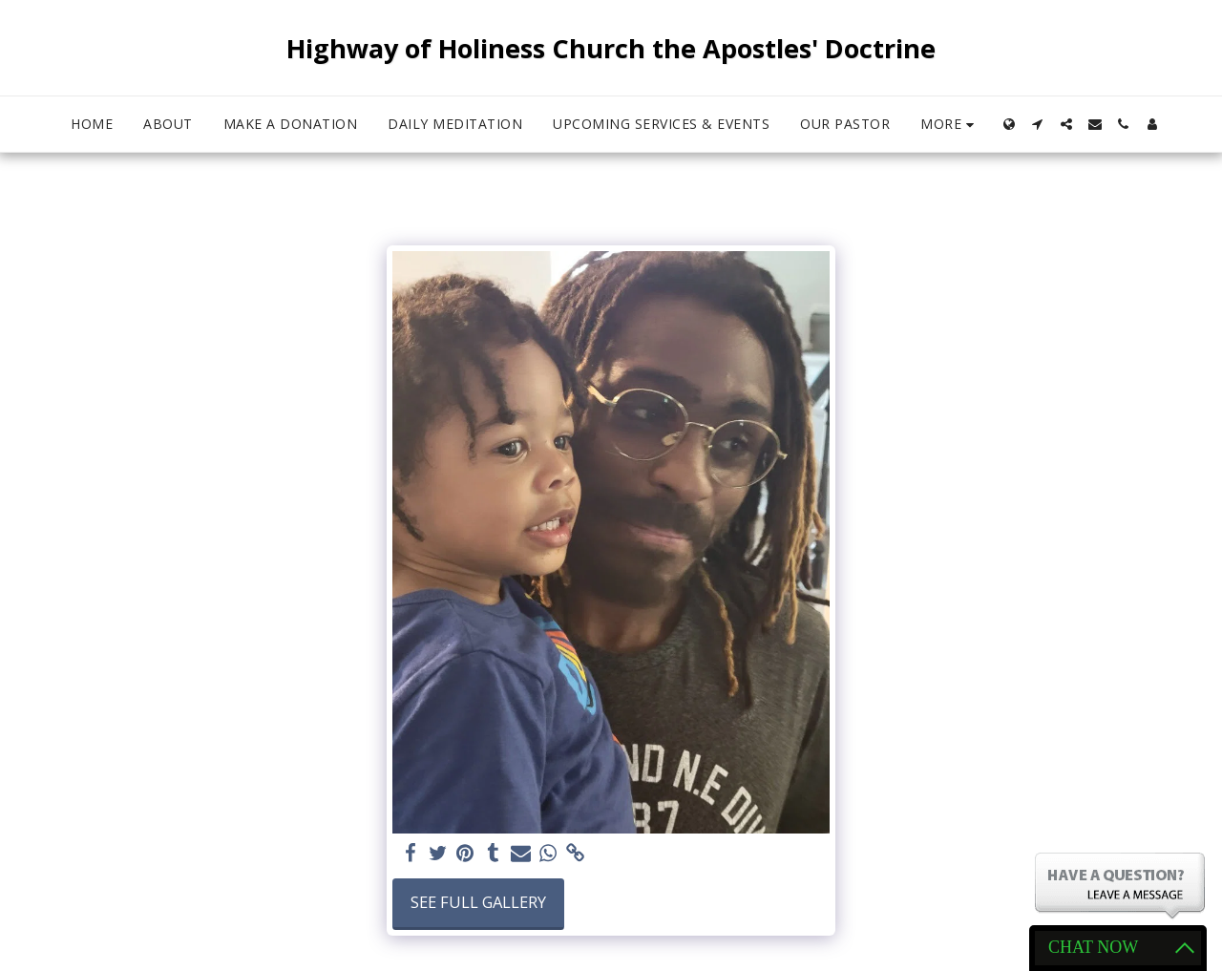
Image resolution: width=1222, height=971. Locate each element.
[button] (1037, 124)
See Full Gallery (478, 902)
